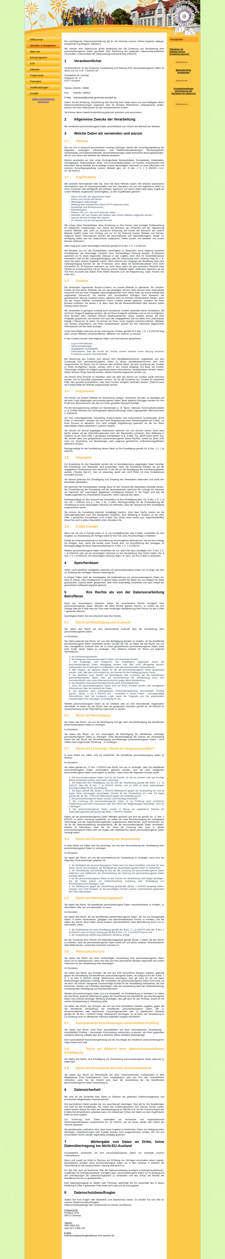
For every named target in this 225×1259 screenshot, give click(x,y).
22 (79, 693)
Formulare (35, 81)
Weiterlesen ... (183, 62)
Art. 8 (104, 811)
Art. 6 (148, 782)
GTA (32, 63)
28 (70, 170)
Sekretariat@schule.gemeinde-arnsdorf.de (94, 97)
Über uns (35, 51)
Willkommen (36, 39)
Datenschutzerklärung (43, 99)
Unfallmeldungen (39, 87)
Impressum (43, 101)
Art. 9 (88, 785)
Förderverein (37, 75)
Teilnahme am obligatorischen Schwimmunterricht (179, 51)
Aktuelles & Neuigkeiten (43, 45)
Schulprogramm (38, 57)
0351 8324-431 (72, 1225)
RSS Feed (115, 1255)
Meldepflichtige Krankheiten (183, 71)
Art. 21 (93, 790)
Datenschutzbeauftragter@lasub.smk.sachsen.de (89, 1235)
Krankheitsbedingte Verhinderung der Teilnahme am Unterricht (183, 91)
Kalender (35, 69)
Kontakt (34, 93)
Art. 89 (75, 1014)
